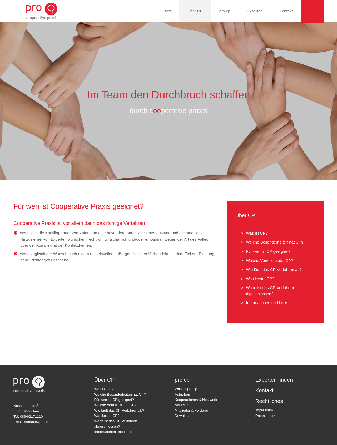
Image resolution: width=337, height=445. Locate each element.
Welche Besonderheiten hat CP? (273, 242)
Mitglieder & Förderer (191, 410)
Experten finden (274, 380)
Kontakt (286, 11)
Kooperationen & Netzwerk (196, 400)
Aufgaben (182, 394)
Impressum (264, 410)
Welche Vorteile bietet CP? (268, 260)
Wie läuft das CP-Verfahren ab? (272, 269)
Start (166, 11)
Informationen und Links (265, 302)
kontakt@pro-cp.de (39, 422)
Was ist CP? (255, 233)
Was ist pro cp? (187, 389)
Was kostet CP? (258, 278)
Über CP (195, 11)
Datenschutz (265, 416)
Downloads (183, 416)
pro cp (224, 11)
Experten (255, 11)
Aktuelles (182, 405)
